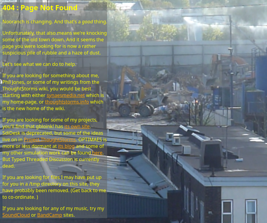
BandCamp (49, 215)
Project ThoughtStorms (50, 139)
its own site (76, 126)
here (97, 152)
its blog (66, 146)
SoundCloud (16, 215)
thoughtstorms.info (67, 101)
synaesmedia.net (66, 95)
